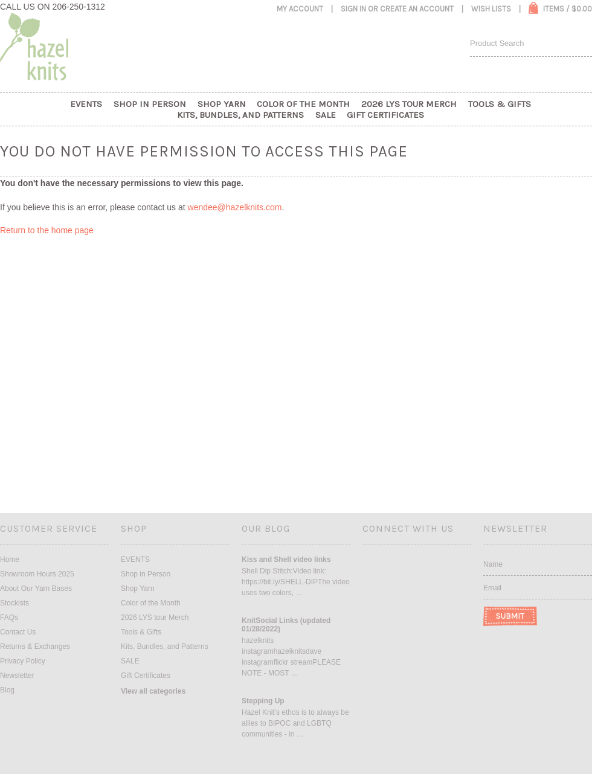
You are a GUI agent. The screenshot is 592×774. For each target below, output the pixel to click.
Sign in (353, 8)
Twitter (410, 563)
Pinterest (430, 563)
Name (493, 564)
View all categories (153, 691)
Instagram (390, 563)
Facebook (370, 563)
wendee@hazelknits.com (235, 207)
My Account (300, 8)
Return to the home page (47, 230)
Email (492, 588)
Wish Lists (491, 8)
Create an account (417, 8)
